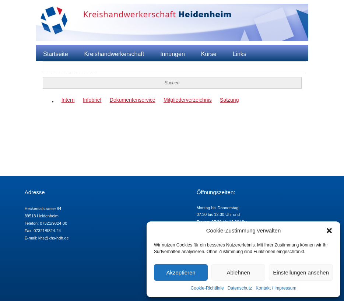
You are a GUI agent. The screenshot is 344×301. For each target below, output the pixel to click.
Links (239, 54)
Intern (68, 100)
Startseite (55, 54)
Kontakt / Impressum (276, 288)
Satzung (229, 100)
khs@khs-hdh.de (53, 238)
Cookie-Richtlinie (207, 288)
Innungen (172, 54)
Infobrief (92, 100)
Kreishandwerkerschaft (114, 54)
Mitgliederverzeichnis (188, 100)
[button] (329, 230)
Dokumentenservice (132, 100)
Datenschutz (240, 288)
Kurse (209, 54)
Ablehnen (238, 272)
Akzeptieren (180, 272)
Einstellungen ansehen (301, 272)
